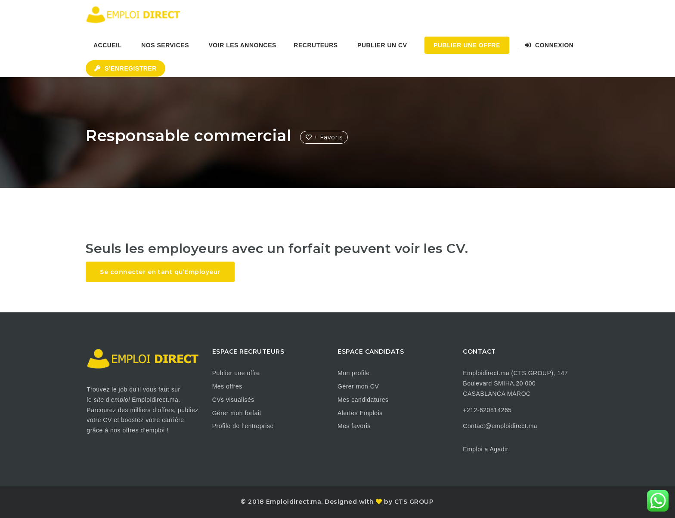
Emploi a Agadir (485, 449)
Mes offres (227, 386)
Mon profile (354, 373)
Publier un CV (382, 45)
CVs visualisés (233, 399)
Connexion (549, 45)
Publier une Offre (466, 45)
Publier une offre (236, 373)
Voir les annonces (242, 45)
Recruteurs (316, 45)
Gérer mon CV (358, 386)
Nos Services (165, 45)
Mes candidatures (363, 399)
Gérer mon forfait (236, 413)
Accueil (107, 45)
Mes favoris (354, 425)
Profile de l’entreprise (243, 425)
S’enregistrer (125, 68)
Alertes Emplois (360, 413)
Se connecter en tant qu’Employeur (160, 272)
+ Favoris (324, 137)
